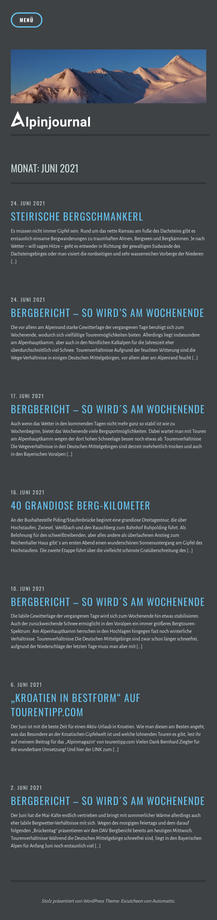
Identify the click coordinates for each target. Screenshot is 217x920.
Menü (27, 20)
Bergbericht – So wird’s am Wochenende (107, 313)
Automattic (163, 901)
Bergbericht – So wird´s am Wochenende (108, 409)
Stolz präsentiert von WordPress (72, 901)
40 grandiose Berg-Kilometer (81, 505)
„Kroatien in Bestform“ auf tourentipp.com (76, 705)
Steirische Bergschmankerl (77, 216)
